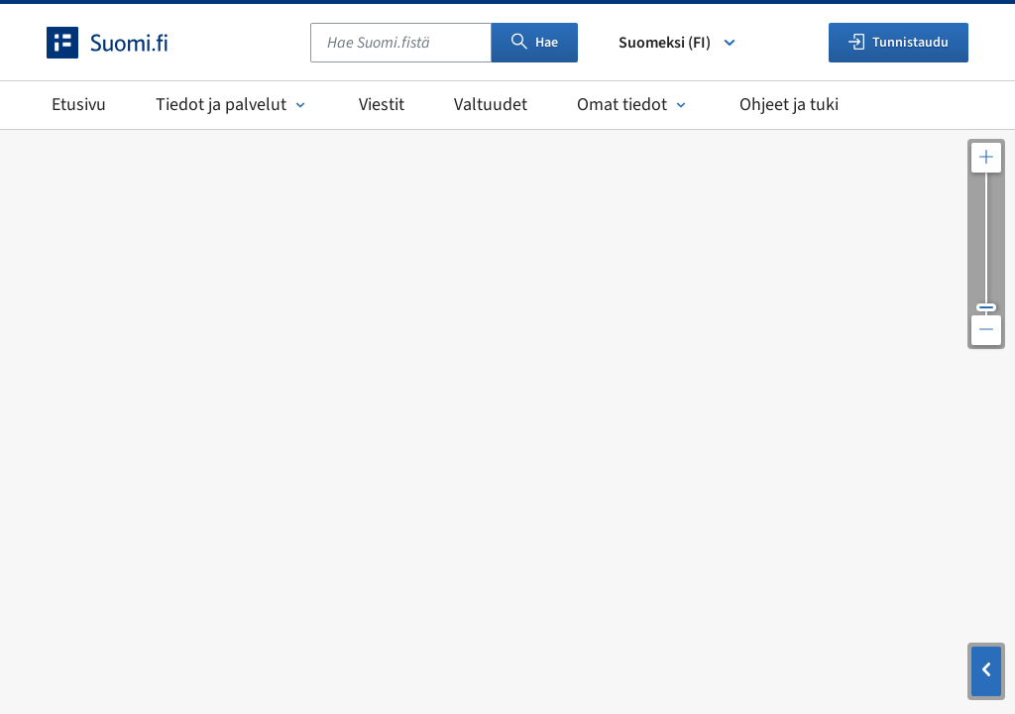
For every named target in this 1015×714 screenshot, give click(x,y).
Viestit (381, 104)
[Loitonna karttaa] (986, 330)
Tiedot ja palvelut (232, 104)
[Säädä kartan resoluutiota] (986, 244)
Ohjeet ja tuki (789, 104)
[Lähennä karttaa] (986, 158)
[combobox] (401, 42)
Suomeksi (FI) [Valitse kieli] (678, 43)
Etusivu (79, 104)
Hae (534, 43)
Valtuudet (490, 104)
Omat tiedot (633, 104)
